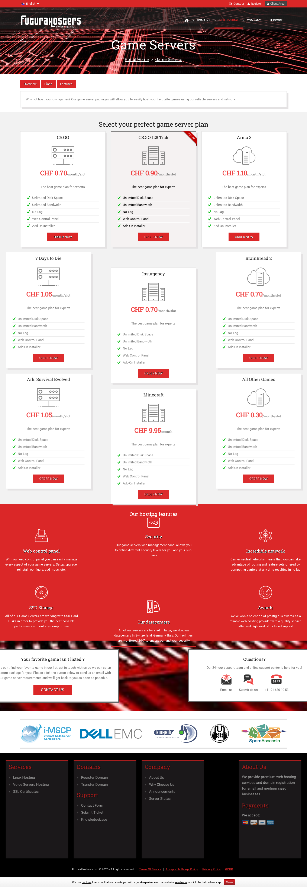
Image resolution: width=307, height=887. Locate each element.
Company (254, 20)
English (31, 3)
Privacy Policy (211, 869)
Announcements (132, 791)
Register (256, 3)
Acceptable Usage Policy (182, 869)
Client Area (277, 3)
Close (229, 882)
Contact (238, 3)
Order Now (63, 237)
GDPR (229, 869)
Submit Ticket (63, 812)
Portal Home (137, 59)
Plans (48, 84)
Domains (203, 20)
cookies (86, 882)
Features (66, 84)
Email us (285, 690)
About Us (126, 777)
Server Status (130, 798)
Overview (30, 84)
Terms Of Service (150, 869)
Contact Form (63, 805)
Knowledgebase (65, 819)
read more (181, 882)
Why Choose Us (132, 784)
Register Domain (65, 777)
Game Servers (168, 59)
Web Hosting (228, 20)
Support (275, 20)
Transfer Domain (65, 784)
